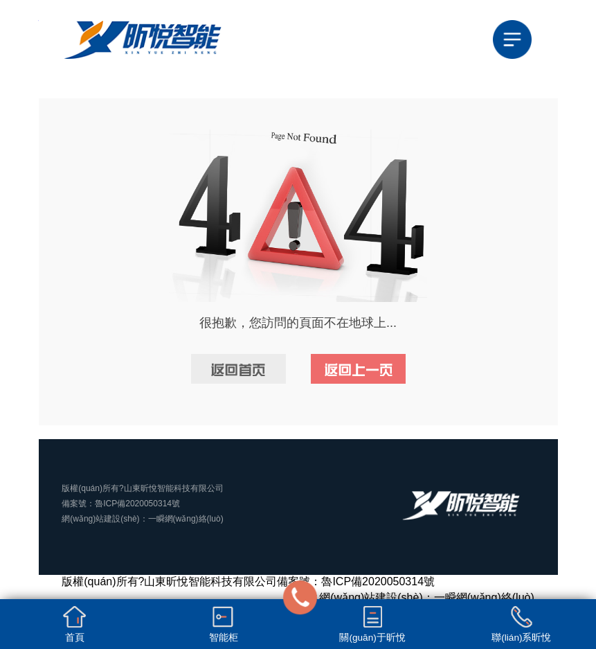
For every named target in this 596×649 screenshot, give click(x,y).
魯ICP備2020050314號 (137, 503)
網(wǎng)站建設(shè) (100, 519)
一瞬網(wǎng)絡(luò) (186, 519)
